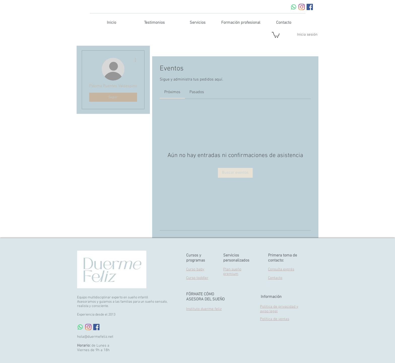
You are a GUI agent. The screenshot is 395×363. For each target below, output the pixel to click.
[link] (172, 92)
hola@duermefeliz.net (95, 336)
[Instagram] (302, 7)
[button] (276, 34)
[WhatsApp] (293, 7)
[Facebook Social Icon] (310, 7)
